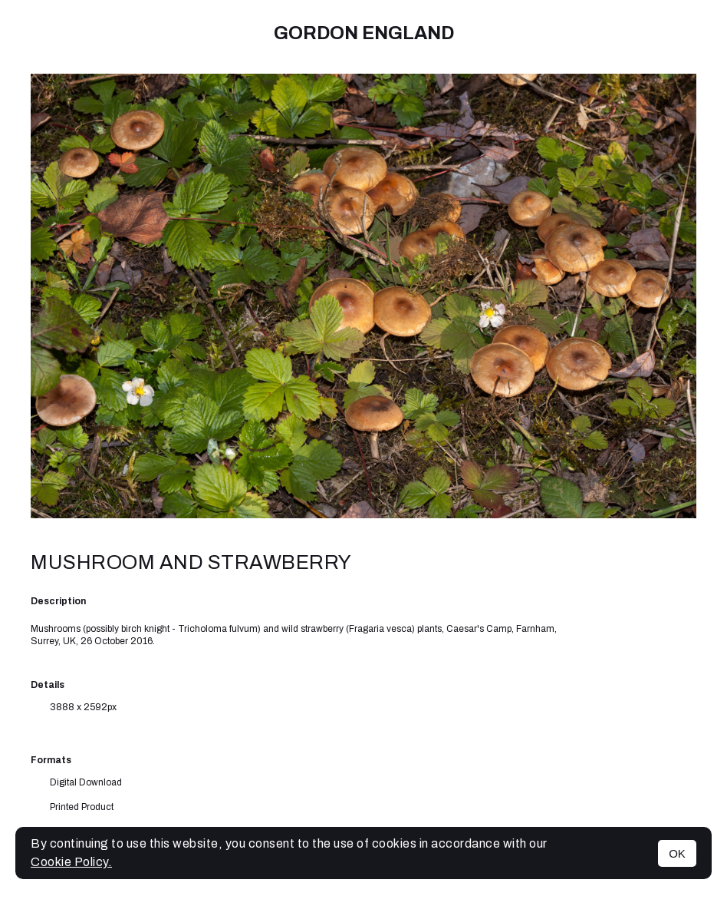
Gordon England (364, 33)
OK (677, 853)
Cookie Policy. (71, 861)
